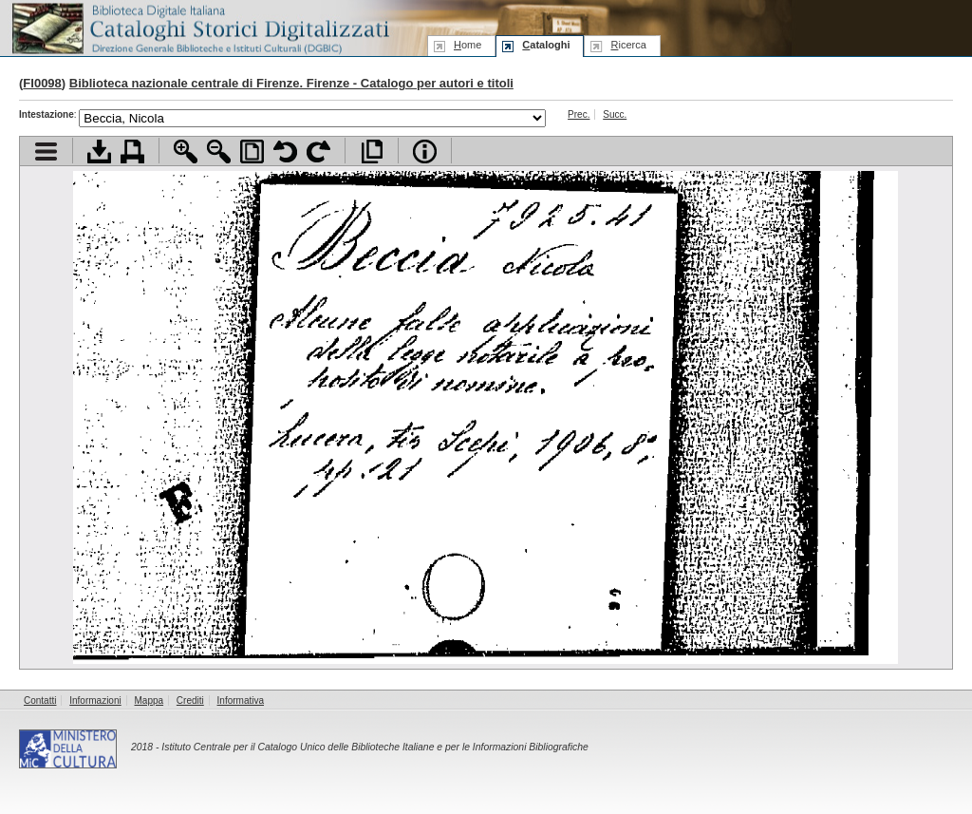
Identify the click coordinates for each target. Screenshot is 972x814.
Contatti (40, 700)
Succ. (614, 114)
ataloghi (546, 44)
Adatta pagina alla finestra (252, 151)
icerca (627, 44)
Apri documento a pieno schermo (371, 151)
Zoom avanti (185, 151)
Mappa (149, 700)
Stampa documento (132, 151)
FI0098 (42, 83)
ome (467, 44)
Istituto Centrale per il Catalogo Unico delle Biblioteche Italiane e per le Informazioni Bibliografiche (374, 747)
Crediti (190, 700)
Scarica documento (99, 151)
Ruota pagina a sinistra (285, 151)
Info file (425, 151)
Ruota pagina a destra (318, 151)
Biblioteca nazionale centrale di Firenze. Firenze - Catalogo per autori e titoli (291, 83)
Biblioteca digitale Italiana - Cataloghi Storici (199, 27)
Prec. (578, 114)
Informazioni (95, 700)
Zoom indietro (219, 151)
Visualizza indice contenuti (46, 151)
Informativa (240, 700)
